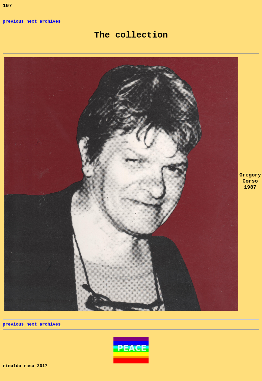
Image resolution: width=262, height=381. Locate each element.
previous (13, 24)
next (31, 24)
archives (50, 24)
